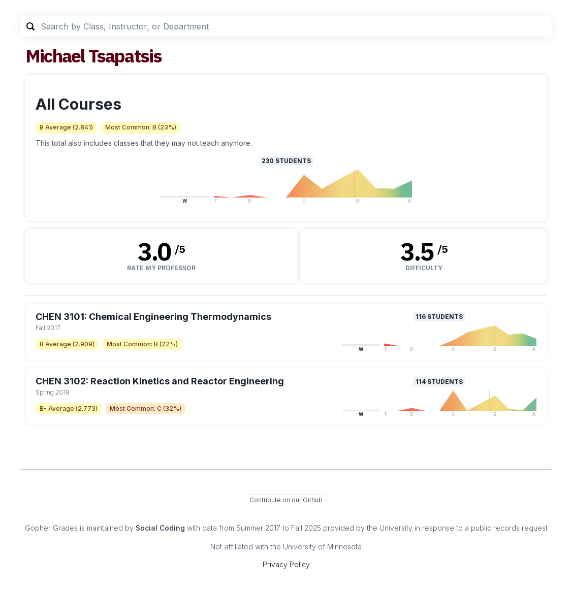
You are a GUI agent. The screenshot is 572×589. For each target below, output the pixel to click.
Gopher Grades (51, 527)
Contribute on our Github (286, 500)
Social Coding (160, 527)
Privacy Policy (286, 564)
